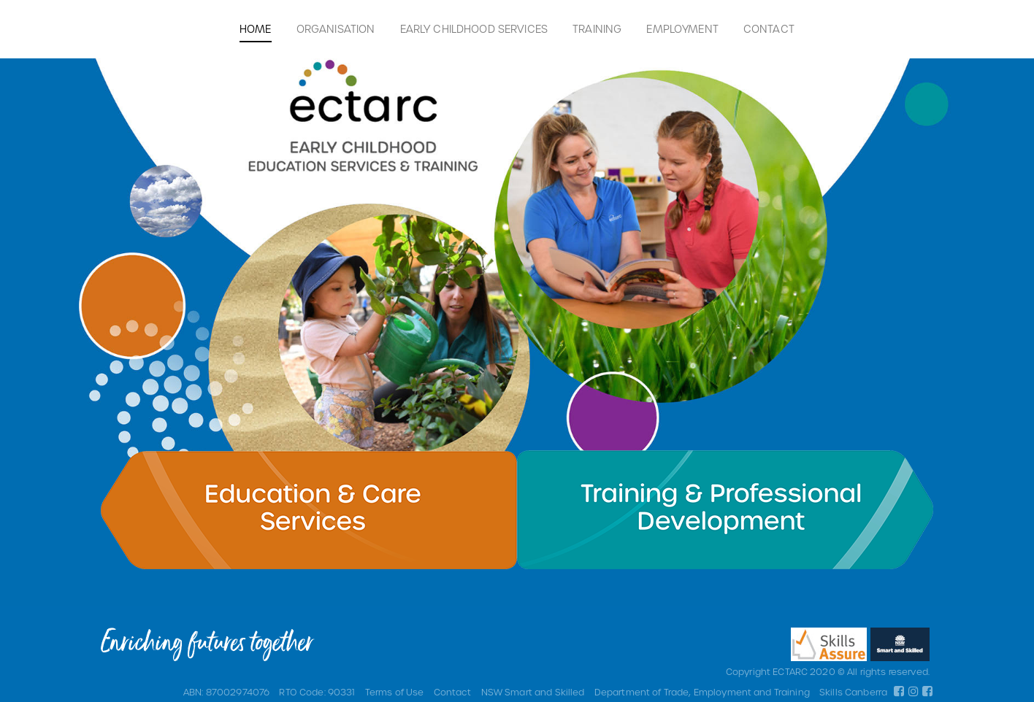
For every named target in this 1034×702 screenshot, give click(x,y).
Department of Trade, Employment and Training (702, 692)
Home (256, 29)
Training (596, 29)
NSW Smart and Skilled (533, 692)
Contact (768, 29)
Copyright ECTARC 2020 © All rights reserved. (828, 671)
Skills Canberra (853, 692)
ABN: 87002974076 (226, 692)
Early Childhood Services (474, 29)
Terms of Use (394, 692)
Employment (682, 29)
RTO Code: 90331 (317, 692)
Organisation (335, 29)
